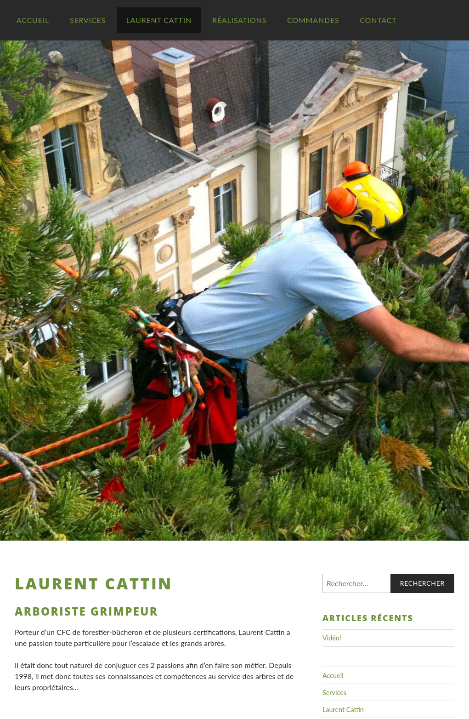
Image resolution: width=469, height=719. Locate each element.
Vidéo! (331, 638)
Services (88, 20)
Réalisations (239, 20)
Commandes (313, 20)
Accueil (33, 20)
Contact (378, 20)
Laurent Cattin (159, 20)
